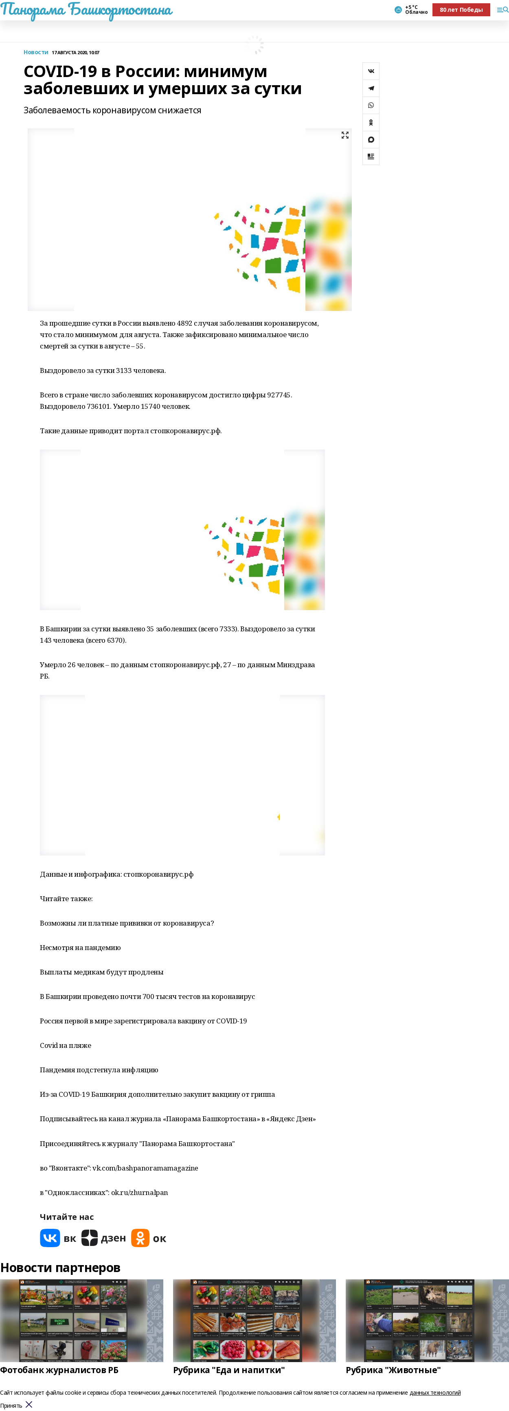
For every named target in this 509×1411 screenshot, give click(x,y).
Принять (11, 1405)
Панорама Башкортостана (85, 8)
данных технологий (435, 1392)
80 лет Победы (461, 9)
